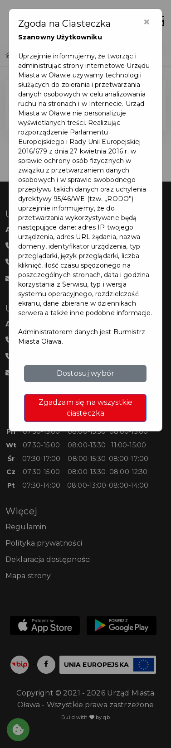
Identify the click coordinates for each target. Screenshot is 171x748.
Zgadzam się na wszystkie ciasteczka (85, 407)
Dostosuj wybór (85, 373)
